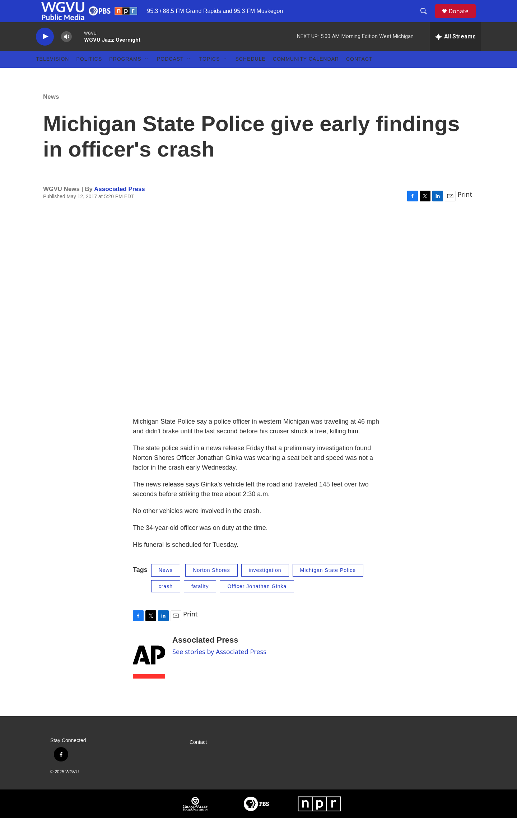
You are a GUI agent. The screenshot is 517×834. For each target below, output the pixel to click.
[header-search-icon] (427, 19)
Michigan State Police (328, 586)
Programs (125, 75)
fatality (200, 602)
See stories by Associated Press (219, 667)
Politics (89, 75)
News (51, 112)
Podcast (170, 75)
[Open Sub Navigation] (147, 75)
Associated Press (119, 204)
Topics (209, 75)
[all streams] (455, 52)
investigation (265, 586)
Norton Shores (211, 586)
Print (464, 210)
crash (166, 602)
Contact (359, 75)
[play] (45, 52)
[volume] (66, 52)
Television (52, 75)
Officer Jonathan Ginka (257, 602)
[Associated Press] (149, 672)
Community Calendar (306, 75)
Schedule (251, 75)
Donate (463, 19)
